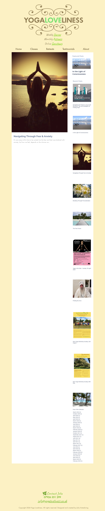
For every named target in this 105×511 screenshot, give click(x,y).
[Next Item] (88, 63)
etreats (58, 39)
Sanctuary (57, 44)
